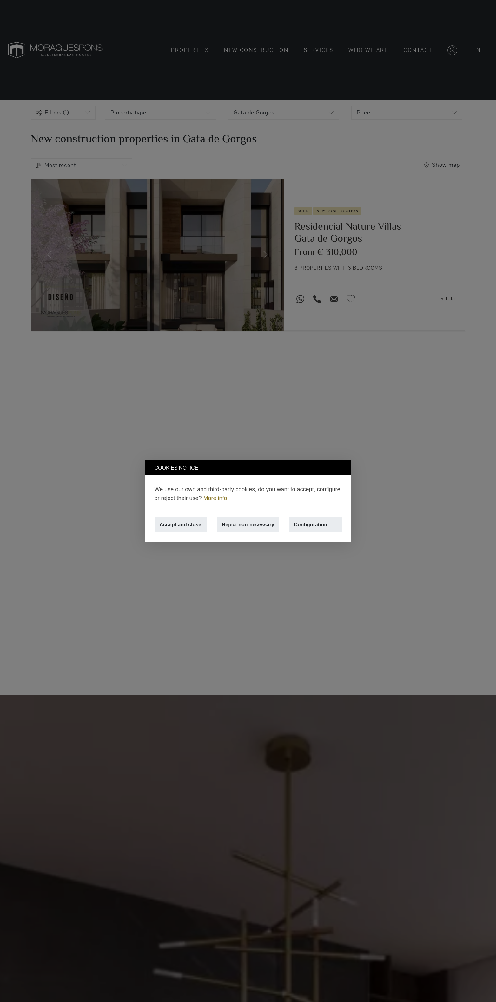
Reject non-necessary (248, 524)
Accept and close (181, 524)
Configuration (310, 524)
